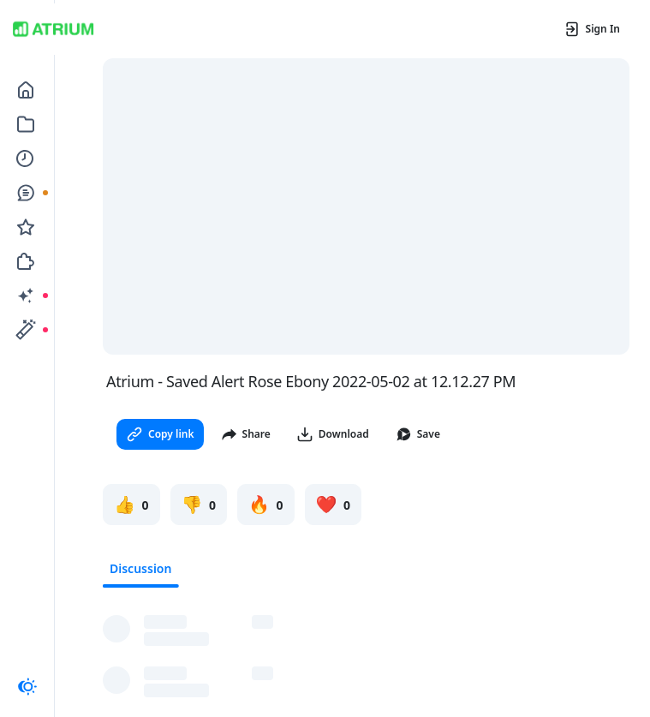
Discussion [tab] (140, 568)
